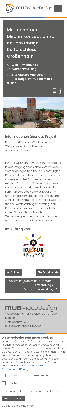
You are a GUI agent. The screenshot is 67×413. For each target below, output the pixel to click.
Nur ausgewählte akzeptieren (22, 391)
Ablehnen (53, 391)
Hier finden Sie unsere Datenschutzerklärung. (22, 367)
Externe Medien (37, 375)
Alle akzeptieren (14, 398)
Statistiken (11, 383)
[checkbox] (4, 375)
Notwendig (11, 375)
